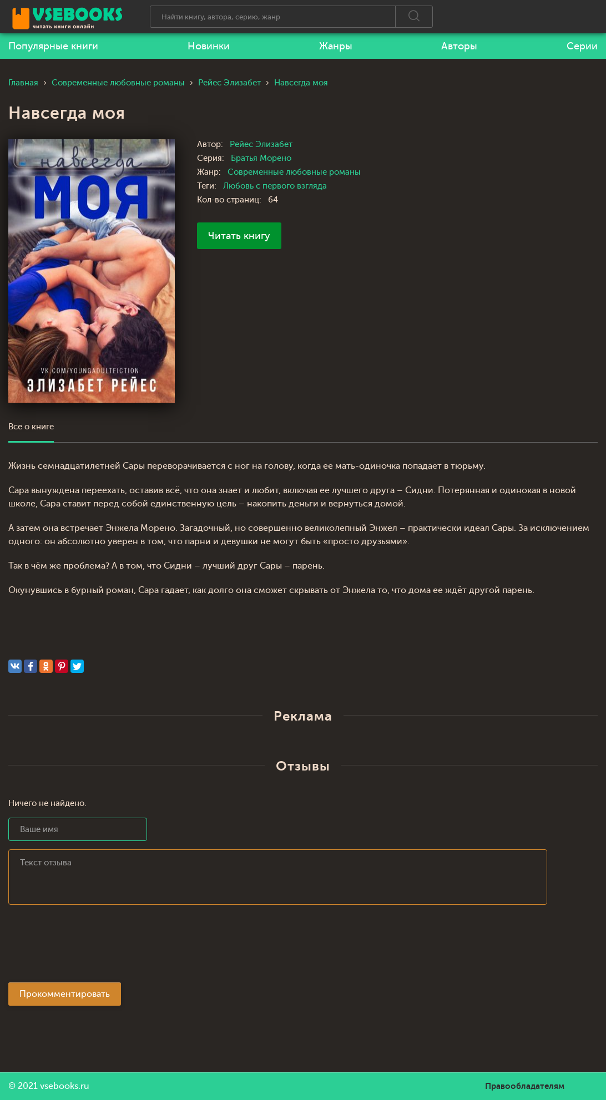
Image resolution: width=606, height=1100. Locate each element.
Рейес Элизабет (261, 144)
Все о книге (31, 427)
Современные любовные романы (294, 172)
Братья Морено (261, 158)
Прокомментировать (64, 994)
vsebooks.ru (64, 1086)
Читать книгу (239, 235)
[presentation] (92, 947)
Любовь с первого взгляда (275, 186)
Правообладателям (524, 1086)
